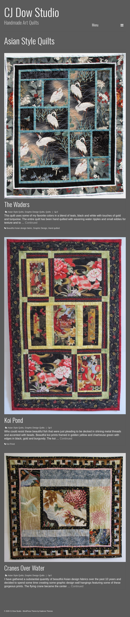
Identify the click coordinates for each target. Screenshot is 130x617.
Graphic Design (40, 228)
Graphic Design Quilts (35, 212)
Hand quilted (54, 228)
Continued (31, 222)
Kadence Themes (46, 611)
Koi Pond (10, 444)
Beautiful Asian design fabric (19, 228)
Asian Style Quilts (16, 212)
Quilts (48, 212)
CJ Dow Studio (31, 11)
